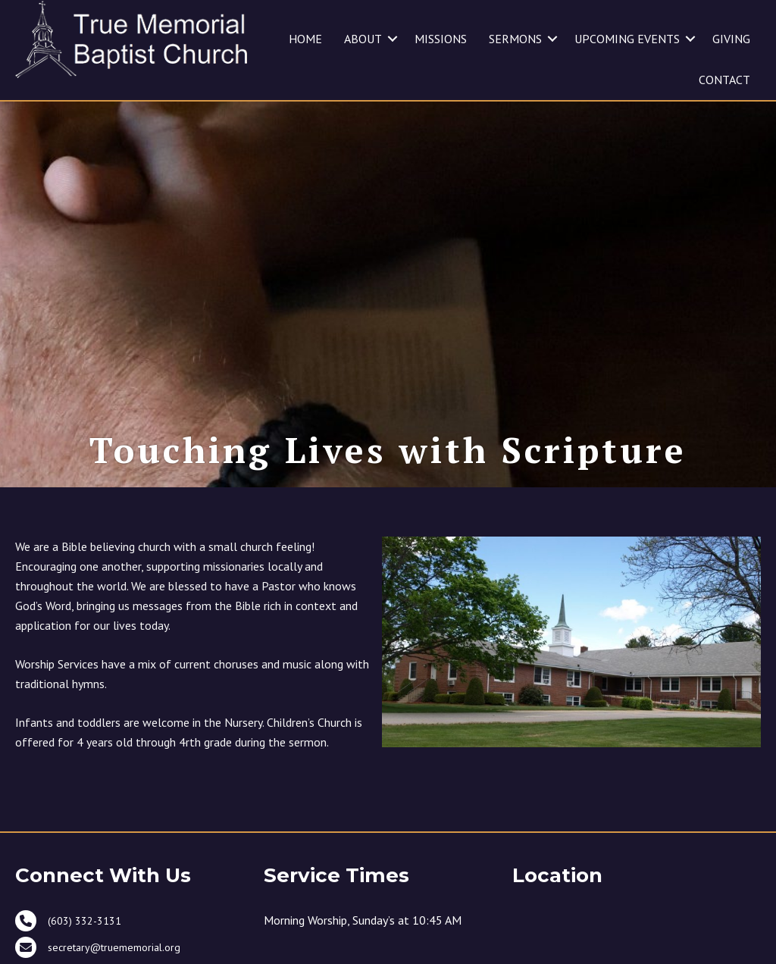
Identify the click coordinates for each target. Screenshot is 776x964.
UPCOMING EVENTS (627, 38)
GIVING (731, 38)
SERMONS (515, 38)
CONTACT (724, 79)
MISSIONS (441, 38)
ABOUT (363, 38)
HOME (305, 38)
